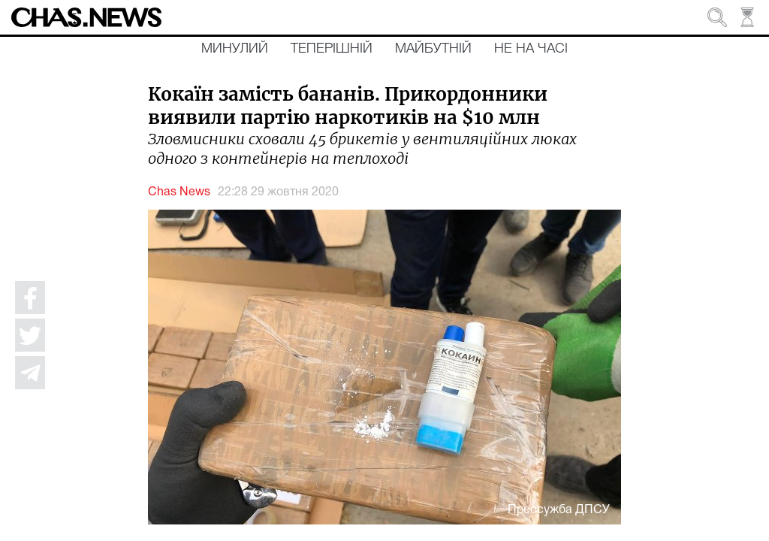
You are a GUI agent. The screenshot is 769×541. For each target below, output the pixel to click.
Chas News (179, 192)
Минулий (234, 49)
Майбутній (433, 49)
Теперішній (331, 49)
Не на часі (531, 49)
